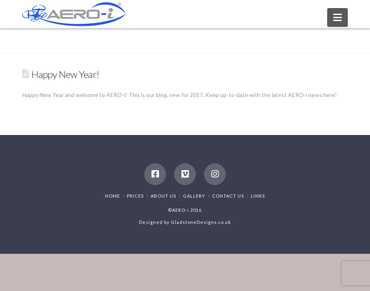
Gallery (194, 195)
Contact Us (228, 195)
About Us (163, 195)
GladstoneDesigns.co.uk (201, 222)
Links (258, 195)
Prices (135, 195)
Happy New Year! (65, 74)
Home (112, 195)
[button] (337, 17)
